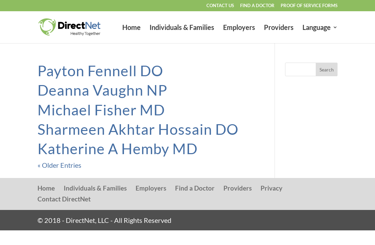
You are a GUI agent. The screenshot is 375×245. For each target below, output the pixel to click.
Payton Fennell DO (100, 70)
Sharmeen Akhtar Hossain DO (137, 129)
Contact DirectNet (64, 199)
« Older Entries (59, 165)
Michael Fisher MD (101, 109)
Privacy (271, 188)
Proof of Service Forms (309, 5)
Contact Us (220, 5)
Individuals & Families (182, 28)
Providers (279, 28)
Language (316, 28)
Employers (239, 28)
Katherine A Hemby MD (117, 148)
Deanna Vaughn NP (102, 90)
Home (131, 28)
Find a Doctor (257, 5)
